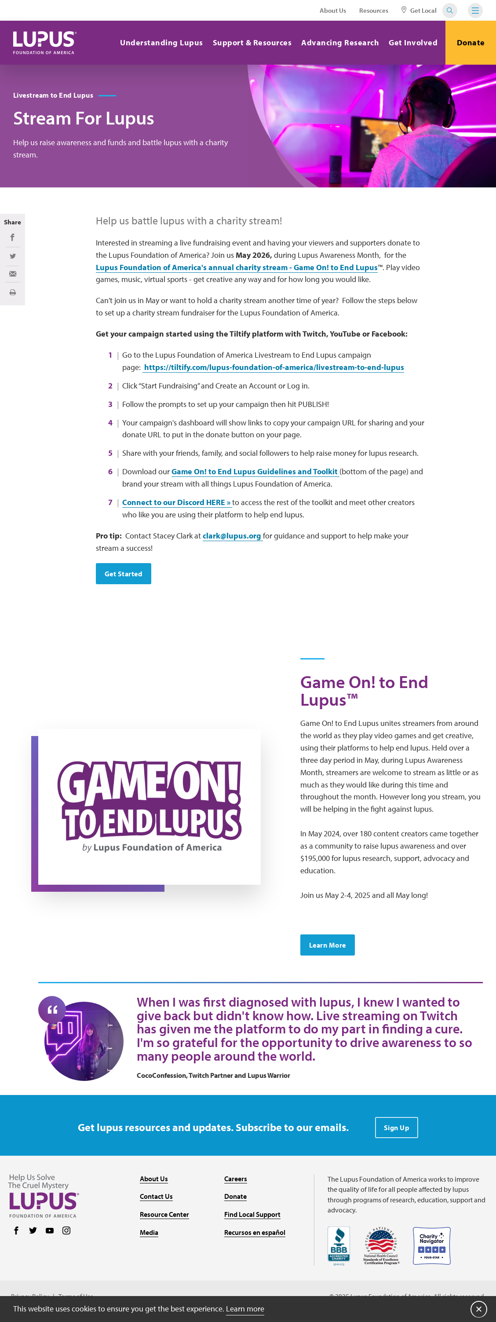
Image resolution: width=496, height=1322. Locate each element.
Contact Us (156, 1196)
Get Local (419, 10)
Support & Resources (252, 42)
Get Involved (413, 42)
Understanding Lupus (161, 42)
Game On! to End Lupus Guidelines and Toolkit (255, 471)
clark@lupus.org (233, 536)
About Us (333, 10)
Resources (373, 10)
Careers (235, 1178)
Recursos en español (254, 1232)
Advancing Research (340, 42)
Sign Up (397, 1127)
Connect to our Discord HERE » (177, 502)
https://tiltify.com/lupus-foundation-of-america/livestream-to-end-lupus (274, 367)
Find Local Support (252, 1214)
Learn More (327, 945)
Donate (471, 42)
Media (149, 1232)
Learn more (245, 1309)
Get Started (124, 573)
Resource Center (164, 1214)
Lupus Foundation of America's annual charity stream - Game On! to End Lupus (237, 267)
